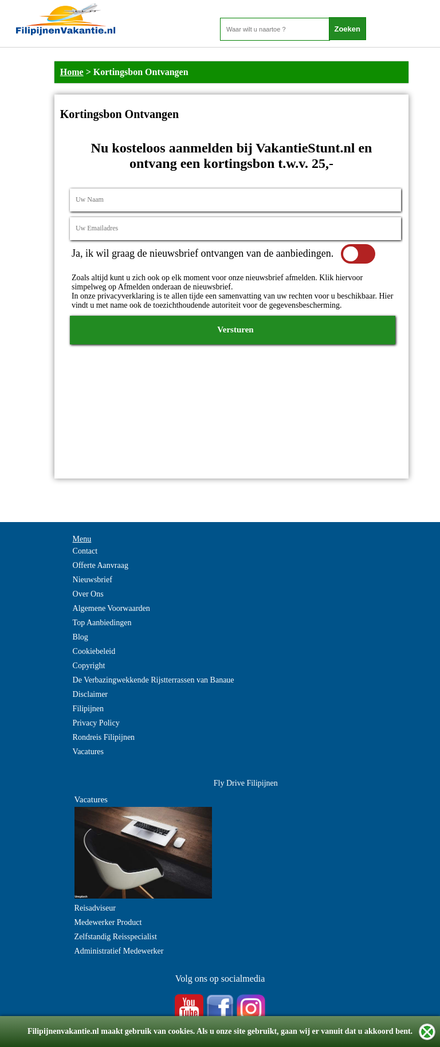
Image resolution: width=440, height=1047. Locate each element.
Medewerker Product (108, 922)
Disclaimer (90, 694)
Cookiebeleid (94, 651)
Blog (80, 637)
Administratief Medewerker (119, 951)
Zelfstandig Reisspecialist (115, 936)
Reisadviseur (95, 908)
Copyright (89, 665)
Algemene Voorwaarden (111, 608)
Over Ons (88, 594)
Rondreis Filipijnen (104, 737)
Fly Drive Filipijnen (246, 783)
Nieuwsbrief (92, 579)
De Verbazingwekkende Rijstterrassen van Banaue (153, 680)
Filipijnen (88, 708)
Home (72, 72)
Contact (85, 551)
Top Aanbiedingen (102, 622)
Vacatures (88, 751)
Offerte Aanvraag (100, 565)
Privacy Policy (96, 723)
